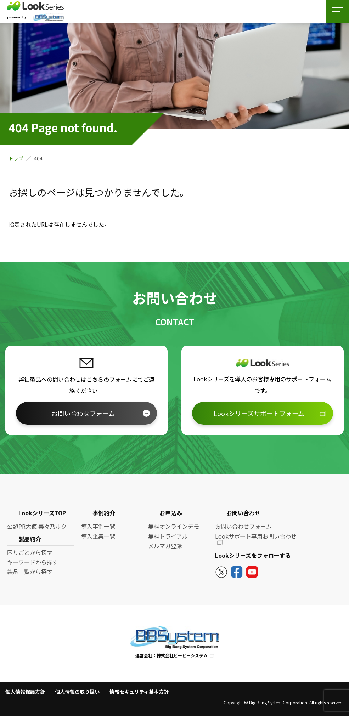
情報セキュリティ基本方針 (139, 691)
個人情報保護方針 (25, 691)
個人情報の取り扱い (77, 691)
